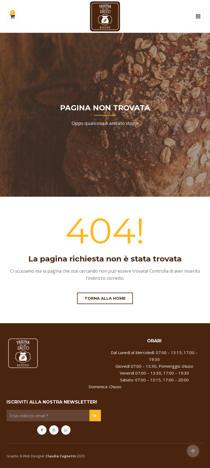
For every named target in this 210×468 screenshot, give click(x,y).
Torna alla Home (105, 298)
